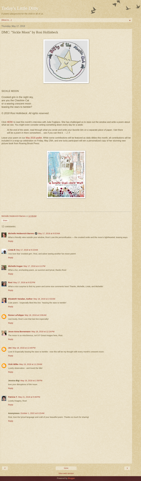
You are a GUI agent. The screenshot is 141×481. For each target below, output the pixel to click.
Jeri (10, 348)
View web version (66, 473)
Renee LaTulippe (16, 315)
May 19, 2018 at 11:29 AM (30, 364)
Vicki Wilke (13, 364)
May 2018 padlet (34, 138)
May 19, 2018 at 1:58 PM (31, 380)
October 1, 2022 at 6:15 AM (32, 413)
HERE (10, 122)
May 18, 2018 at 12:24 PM (42, 331)
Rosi (10, 282)
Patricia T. (12, 397)
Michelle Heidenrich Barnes (21, 233)
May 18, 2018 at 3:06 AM (35, 315)
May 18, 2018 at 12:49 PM (24, 348)
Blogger (71, 478)
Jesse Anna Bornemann (19, 331)
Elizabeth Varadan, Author (20, 299)
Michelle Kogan (15, 266)
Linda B (11, 250)
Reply (10, 241)
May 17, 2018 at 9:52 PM (24, 282)
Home (66, 468)
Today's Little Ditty (19, 8)
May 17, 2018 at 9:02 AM (49, 233)
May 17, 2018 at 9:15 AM (27, 250)
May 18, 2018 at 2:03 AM (44, 299)
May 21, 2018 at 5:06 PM (29, 397)
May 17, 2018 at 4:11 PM (34, 266)
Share (5, 220)
